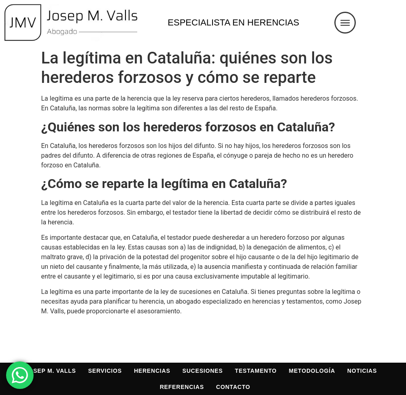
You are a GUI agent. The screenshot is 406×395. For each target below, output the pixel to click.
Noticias (362, 371)
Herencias (152, 371)
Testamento (255, 371)
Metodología (312, 371)
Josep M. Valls (50, 371)
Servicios (105, 371)
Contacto (233, 387)
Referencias (182, 387)
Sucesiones (203, 371)
